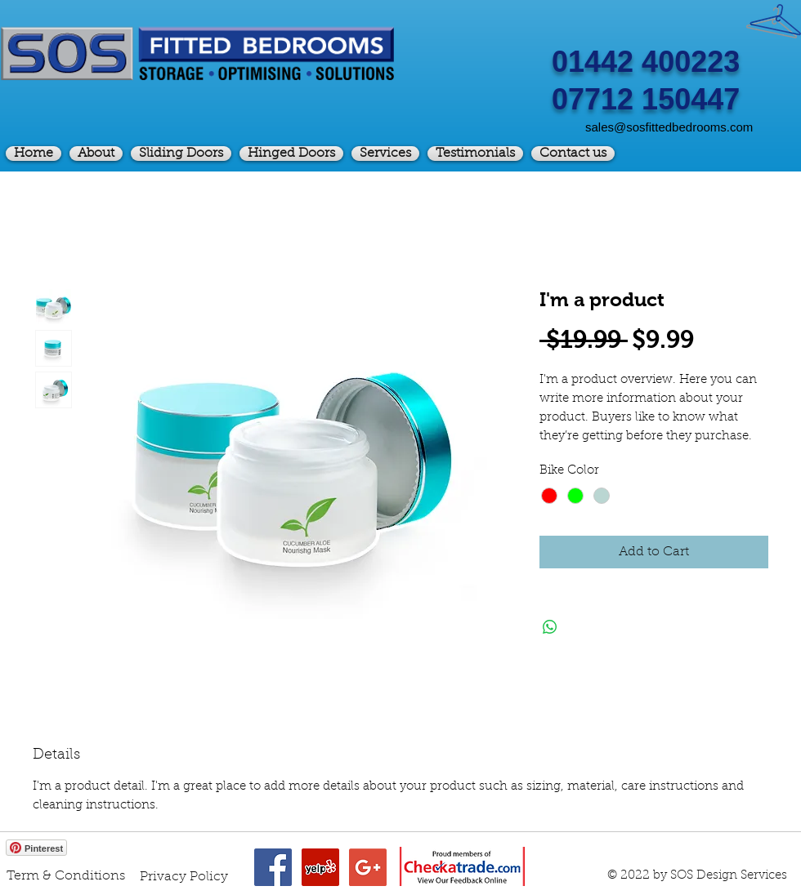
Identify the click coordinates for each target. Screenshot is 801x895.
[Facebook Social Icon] (273, 867)
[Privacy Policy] (184, 877)
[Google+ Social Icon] (368, 867)
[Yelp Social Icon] (320, 867)
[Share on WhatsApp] (550, 627)
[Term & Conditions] (66, 876)
